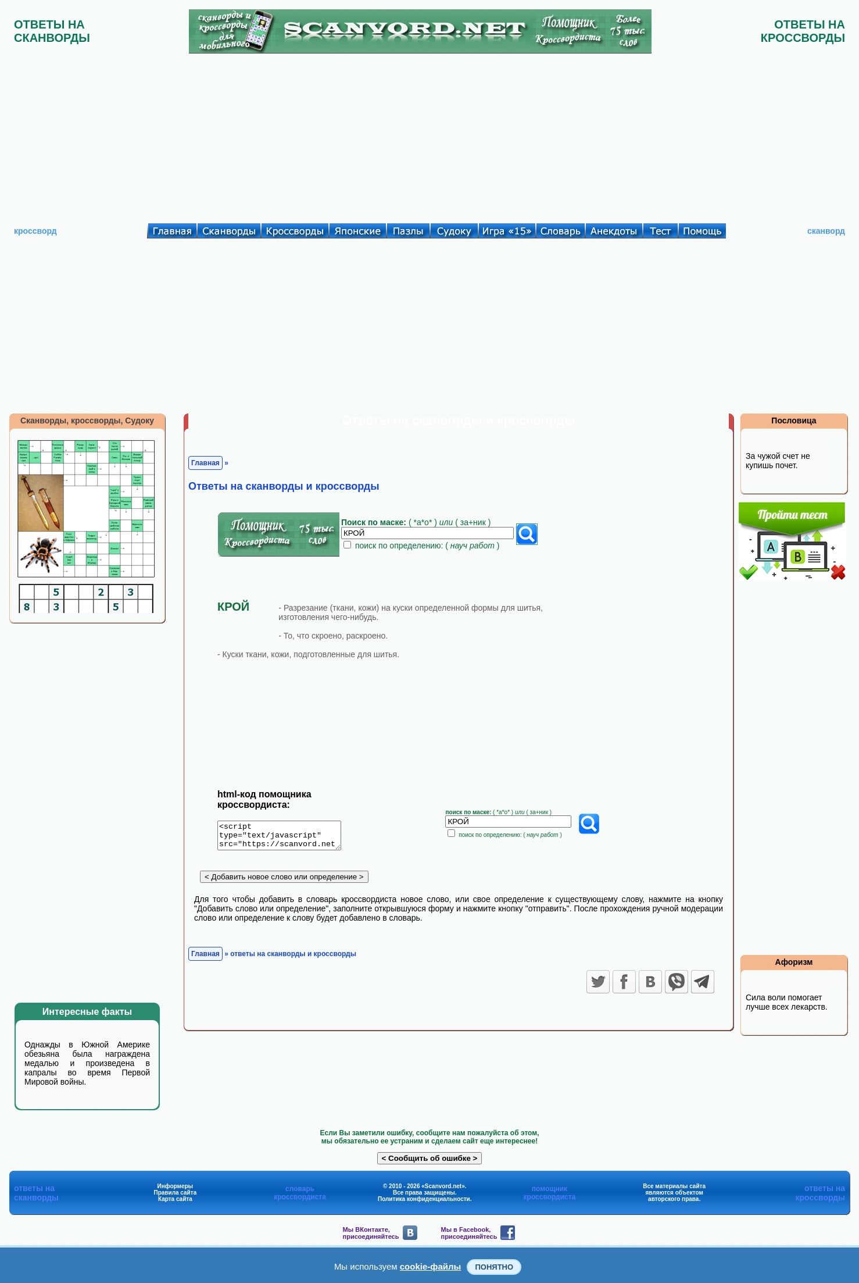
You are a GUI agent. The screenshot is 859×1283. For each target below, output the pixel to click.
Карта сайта (175, 1199)
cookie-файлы (430, 1266)
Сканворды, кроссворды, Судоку (87, 420)
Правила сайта (175, 1192)
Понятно (494, 1267)
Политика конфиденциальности (424, 1199)
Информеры (176, 1186)
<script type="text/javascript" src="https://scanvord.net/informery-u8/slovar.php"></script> (286, 837)
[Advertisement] (429, 135)
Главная (205, 463)
